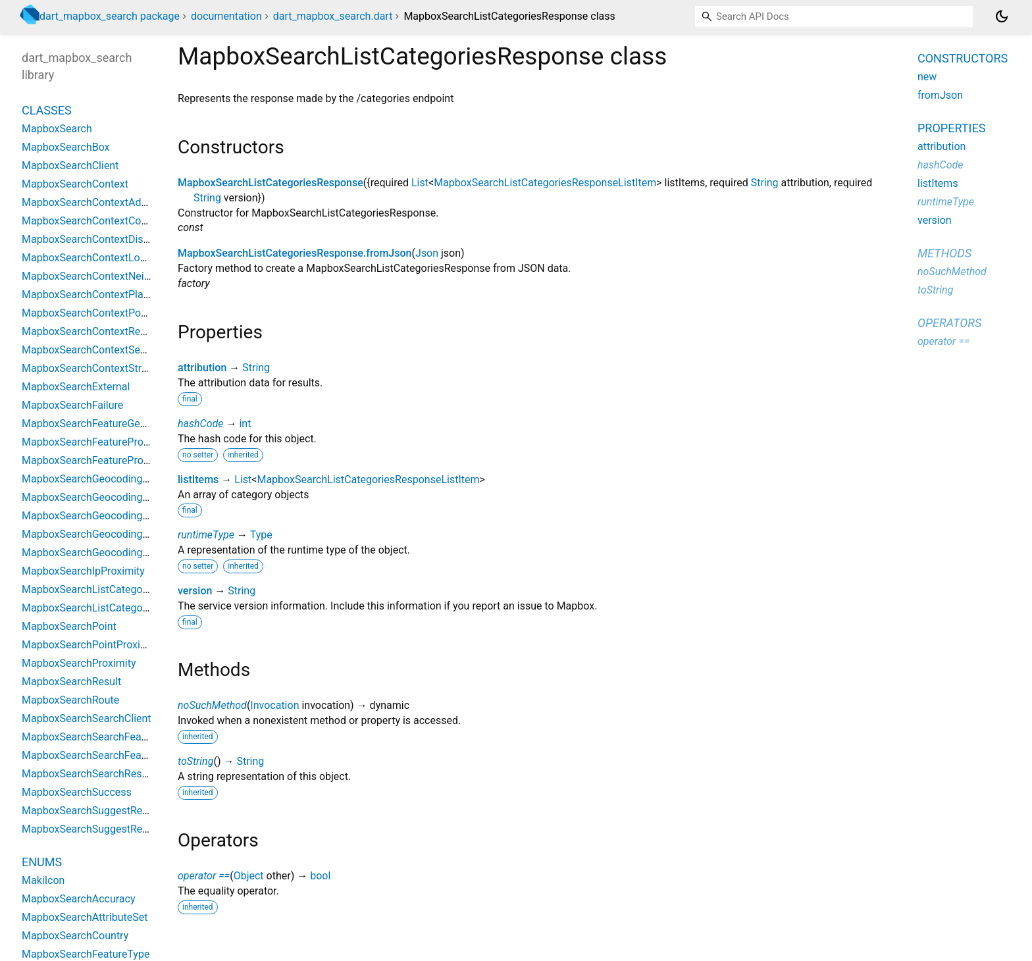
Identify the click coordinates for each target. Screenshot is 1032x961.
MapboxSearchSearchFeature (91, 737)
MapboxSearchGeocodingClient (95, 479)
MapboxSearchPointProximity (91, 644)
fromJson (940, 95)
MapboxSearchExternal (76, 386)
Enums (42, 862)
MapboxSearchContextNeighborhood (108, 276)
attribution (202, 367)
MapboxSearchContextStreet (89, 368)
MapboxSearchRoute (70, 700)
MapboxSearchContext (75, 184)
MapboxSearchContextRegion (91, 331)
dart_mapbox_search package (109, 16)
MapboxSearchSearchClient (86, 718)
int (245, 423)
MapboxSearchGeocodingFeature (100, 497)
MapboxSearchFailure (72, 405)
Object (249, 876)
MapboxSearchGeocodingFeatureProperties (124, 515)
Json (426, 253)
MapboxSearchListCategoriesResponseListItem (545, 182)
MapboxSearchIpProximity (83, 571)
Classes (47, 110)
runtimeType (206, 535)
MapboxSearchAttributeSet (85, 917)
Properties (951, 128)
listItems (198, 479)
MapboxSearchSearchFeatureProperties (115, 755)
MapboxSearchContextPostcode (97, 313)
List (419, 182)
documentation (226, 16)
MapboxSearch (57, 128)
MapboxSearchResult (71, 681)
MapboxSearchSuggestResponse (99, 810)
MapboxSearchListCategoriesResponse (270, 182)
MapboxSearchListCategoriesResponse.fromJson (294, 253)
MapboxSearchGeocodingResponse (105, 552)
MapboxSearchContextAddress (94, 202)
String (765, 182)
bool (320, 876)
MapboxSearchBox (66, 147)
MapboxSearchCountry (75, 935)
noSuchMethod (212, 705)
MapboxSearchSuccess (77, 792)
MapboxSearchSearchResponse (96, 773)
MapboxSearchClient (70, 165)
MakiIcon (43, 880)
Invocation (274, 705)
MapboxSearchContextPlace (88, 294)
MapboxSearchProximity (79, 663)
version (195, 590)
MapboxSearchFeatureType (85, 954)
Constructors (962, 58)
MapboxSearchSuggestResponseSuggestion (125, 829)
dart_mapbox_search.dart (333, 16)
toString (195, 761)
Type (261, 535)
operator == (204, 876)
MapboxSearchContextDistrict (92, 239)
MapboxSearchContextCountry (93, 221)
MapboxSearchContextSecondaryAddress (119, 350)
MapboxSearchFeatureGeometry (97, 423)
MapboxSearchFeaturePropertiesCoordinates (127, 442)
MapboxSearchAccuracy (78, 899)
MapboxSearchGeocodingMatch (97, 534)
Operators (949, 323)
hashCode (200, 423)
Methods (944, 253)
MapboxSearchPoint (69, 626)
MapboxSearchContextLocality (93, 257)
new (927, 76)
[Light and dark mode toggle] (1001, 16)
